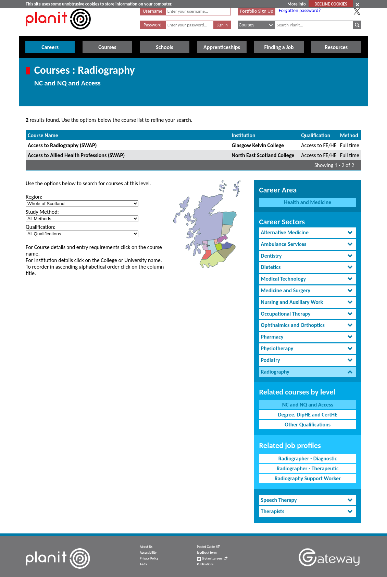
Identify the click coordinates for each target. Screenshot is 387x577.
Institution (243, 135)
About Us (146, 547)
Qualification (315, 135)
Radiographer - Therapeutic (308, 468)
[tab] (307, 232)
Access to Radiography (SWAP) (62, 145)
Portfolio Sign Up (256, 11)
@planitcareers (212, 558)
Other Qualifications (307, 424)
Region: (34, 196)
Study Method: (42, 212)
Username (152, 11)
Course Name (43, 135)
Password (152, 25)
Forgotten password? (300, 10)
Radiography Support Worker (308, 478)
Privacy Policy (149, 558)
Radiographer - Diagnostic (307, 458)
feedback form (207, 553)
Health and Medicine (307, 202)
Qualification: (40, 227)
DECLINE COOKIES (330, 4)
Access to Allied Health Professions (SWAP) (76, 155)
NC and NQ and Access (307, 404)
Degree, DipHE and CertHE (307, 414)
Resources (336, 47)
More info (296, 4)
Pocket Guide (208, 547)
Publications (205, 564)
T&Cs (143, 564)
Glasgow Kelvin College (258, 145)
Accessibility (148, 553)
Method (349, 135)
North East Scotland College (263, 155)
